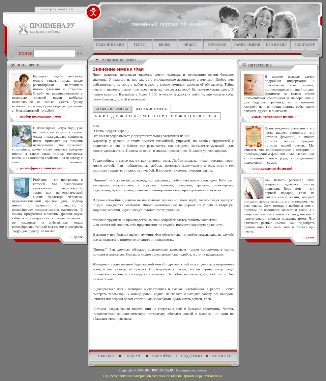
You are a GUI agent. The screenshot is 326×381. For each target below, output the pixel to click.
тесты (139, 44)
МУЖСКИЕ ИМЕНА (112, 109)
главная (106, 356)
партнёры (161, 356)
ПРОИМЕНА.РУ (52, 25)
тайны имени (247, 44)
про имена (276, 44)
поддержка (192, 356)
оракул (189, 44)
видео (165, 44)
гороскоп (217, 44)
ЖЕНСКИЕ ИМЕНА (151, 109)
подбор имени (110, 44)
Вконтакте (304, 44)
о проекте (221, 356)
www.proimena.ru (56, 9)
